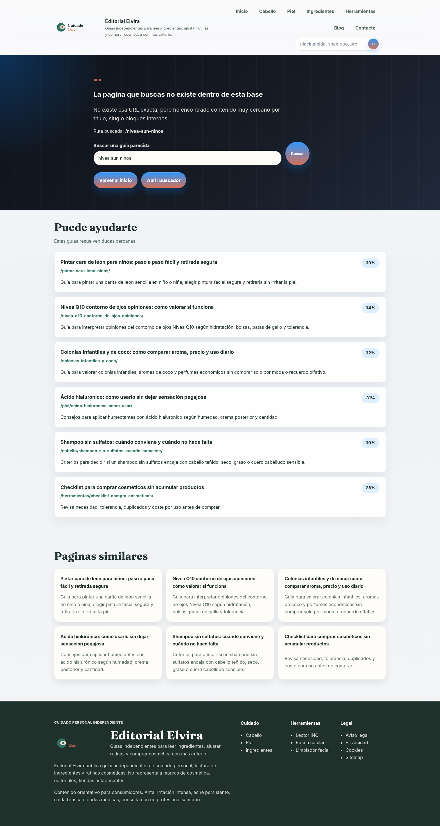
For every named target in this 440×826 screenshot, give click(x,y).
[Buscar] (373, 44)
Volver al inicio (115, 180)
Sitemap (354, 757)
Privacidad (357, 742)
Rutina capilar (310, 742)
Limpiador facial (313, 750)
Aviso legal (357, 735)
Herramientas (360, 11)
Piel (291, 11)
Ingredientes (320, 11)
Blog (339, 28)
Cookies (354, 750)
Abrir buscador (163, 180)
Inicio (242, 11)
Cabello (267, 11)
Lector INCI (308, 735)
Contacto (365, 28)
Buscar (297, 154)
